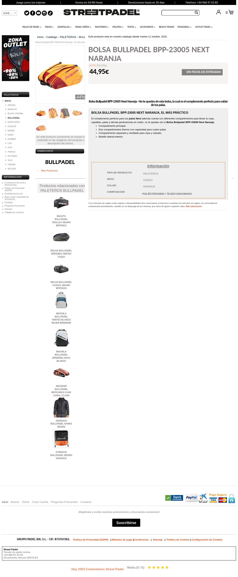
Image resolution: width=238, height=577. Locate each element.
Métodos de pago (122, 539)
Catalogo (51, 37)
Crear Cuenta (40, 501)
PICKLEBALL (184, 27)
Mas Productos (49, 170)
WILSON (10, 169)
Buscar (15, 501)
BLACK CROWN (14, 113)
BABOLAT (11, 109)
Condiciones (141, 539)
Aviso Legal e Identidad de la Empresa (17, 198)
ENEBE (10, 130)
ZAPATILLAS (64, 27)
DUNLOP (10, 126)
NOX (8, 147)
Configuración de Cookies (206, 539)
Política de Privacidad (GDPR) (14, 189)
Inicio (40, 37)
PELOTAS (118, 27)
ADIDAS (10, 105)
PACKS (49, 27)
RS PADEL (11, 156)
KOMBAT (10, 139)
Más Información (194, 206)
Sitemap (8, 209)
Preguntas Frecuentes (15, 206)
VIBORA (10, 164)
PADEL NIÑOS (83, 27)
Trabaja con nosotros (14, 212)
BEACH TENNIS (166, 27)
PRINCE (10, 152)
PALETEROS (102, 27)
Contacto (9, 202)
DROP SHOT (12, 122)
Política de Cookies (178, 539)
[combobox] (9, 13)
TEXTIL (131, 27)
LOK (8, 143)
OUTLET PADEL (204, 27)
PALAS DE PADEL (31, 27)
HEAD (9, 135)
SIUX (8, 160)
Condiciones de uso (14, 194)
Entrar (25, 501)
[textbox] (9, 13)
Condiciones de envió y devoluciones (15, 184)
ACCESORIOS (147, 27)
